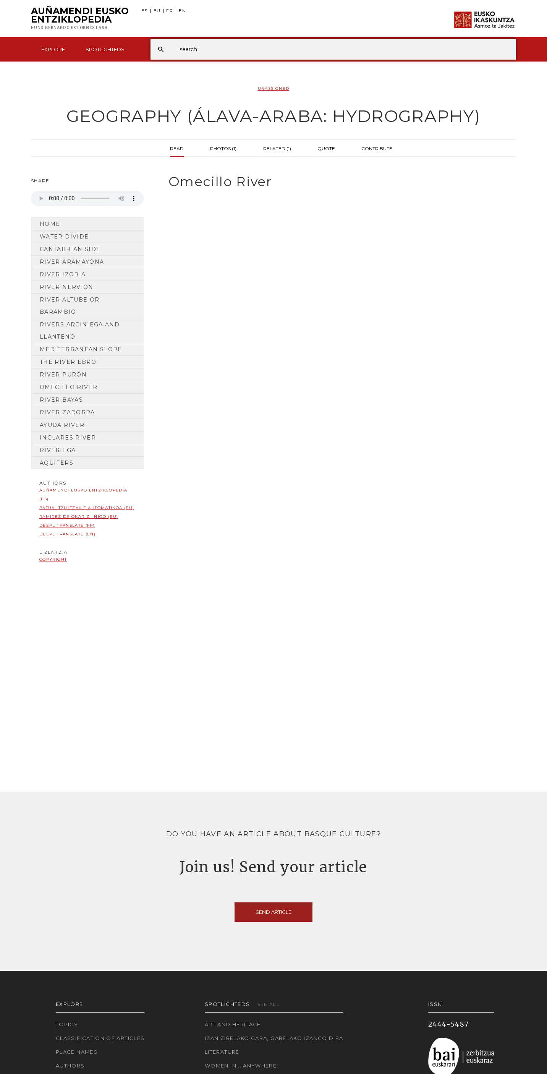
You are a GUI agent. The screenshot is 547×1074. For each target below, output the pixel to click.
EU (157, 11)
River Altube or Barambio (69, 305)
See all (268, 1004)
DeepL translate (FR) (67, 525)
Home (50, 224)
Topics (67, 1024)
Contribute (376, 148)
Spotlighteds (105, 49)
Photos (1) (223, 148)
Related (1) (277, 148)
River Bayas (61, 399)
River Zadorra (67, 412)
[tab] (335, 182)
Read (177, 148)
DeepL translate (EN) (67, 534)
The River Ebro (68, 362)
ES (144, 11)
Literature (222, 1052)
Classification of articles (100, 1038)
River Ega (58, 450)
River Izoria (63, 274)
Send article (273, 912)
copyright (53, 559)
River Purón (63, 374)
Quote (326, 148)
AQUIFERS (56, 462)
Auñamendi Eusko (80, 18)
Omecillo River (68, 387)
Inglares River (68, 437)
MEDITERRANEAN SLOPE (81, 349)
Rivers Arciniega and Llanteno (80, 330)
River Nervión (67, 287)
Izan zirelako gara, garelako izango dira (274, 1038)
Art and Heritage (233, 1024)
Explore (53, 49)
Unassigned (274, 88)
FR (169, 11)
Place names (76, 1052)
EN (182, 11)
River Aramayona (72, 261)
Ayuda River (62, 425)
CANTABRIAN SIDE (70, 249)
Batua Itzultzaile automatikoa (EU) (86, 507)
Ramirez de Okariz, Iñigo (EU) (78, 516)
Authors (70, 1066)
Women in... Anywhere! (241, 1066)
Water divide (64, 236)
